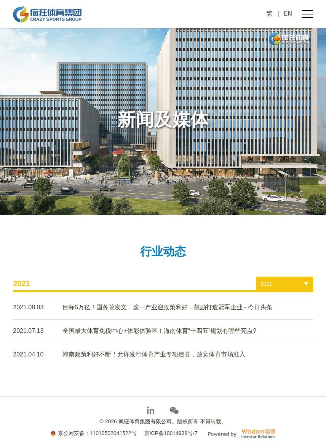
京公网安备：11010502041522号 (93, 433)
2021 (266, 284)
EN (288, 13)
